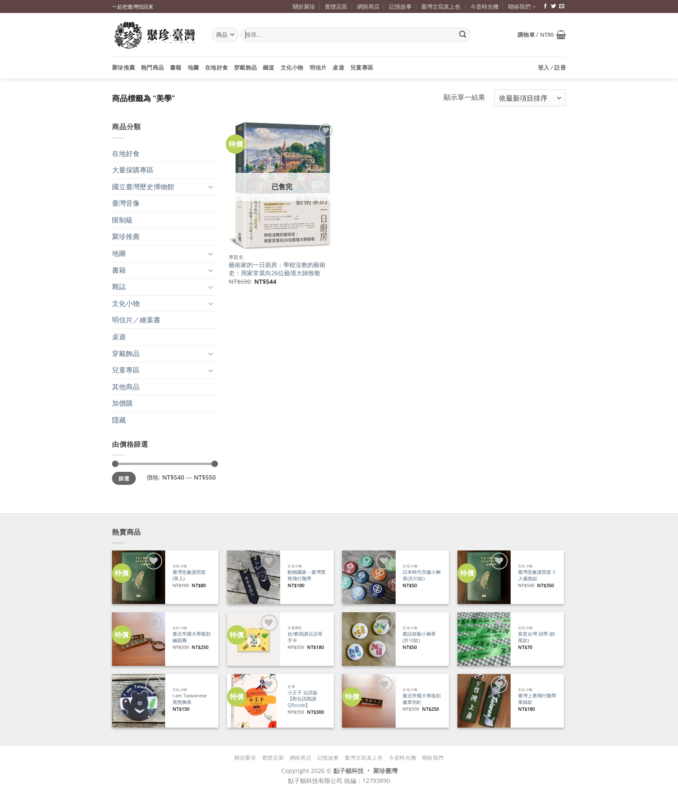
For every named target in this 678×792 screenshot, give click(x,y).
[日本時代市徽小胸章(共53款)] (368, 577)
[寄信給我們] (561, 6)
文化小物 (292, 67)
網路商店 (368, 6)
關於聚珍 (304, 6)
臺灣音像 (126, 203)
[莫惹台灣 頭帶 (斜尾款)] (484, 638)
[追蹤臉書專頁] (545, 6)
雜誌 (119, 286)
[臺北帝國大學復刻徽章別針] (368, 700)
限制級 (122, 220)
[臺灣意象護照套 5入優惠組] (484, 577)
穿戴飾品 (245, 67)
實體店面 (336, 6)
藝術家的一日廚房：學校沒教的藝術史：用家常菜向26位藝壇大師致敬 (277, 269)
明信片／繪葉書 (136, 319)
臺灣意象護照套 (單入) (189, 575)
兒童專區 (361, 67)
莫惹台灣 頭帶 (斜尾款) (536, 637)
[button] (542, 34)
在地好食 (216, 67)
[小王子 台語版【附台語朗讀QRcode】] (253, 700)
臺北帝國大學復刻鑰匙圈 (192, 637)
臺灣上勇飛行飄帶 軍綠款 (537, 699)
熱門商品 (152, 67)
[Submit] (462, 35)
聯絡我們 (522, 7)
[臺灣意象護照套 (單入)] (138, 577)
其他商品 (126, 386)
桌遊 (338, 67)
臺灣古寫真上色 (441, 6)
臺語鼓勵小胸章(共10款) (419, 637)
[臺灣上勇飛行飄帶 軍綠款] (484, 700)
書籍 (176, 67)
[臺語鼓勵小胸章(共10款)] (368, 638)
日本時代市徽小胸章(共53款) (422, 575)
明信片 (318, 67)
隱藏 (119, 420)
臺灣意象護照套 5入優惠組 (536, 575)
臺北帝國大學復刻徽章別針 (422, 699)
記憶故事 (400, 6)
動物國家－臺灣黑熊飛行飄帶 (307, 575)
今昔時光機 (484, 6)
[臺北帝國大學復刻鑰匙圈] (138, 638)
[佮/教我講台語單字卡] (253, 638)
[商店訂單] (530, 97)
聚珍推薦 (123, 67)
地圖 (193, 67)
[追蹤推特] (553, 6)
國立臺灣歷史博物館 (143, 186)
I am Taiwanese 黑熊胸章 (190, 699)
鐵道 (269, 67)
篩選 (123, 478)
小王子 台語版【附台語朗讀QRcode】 (302, 699)
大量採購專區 (133, 170)
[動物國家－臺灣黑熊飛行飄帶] (253, 577)
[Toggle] (210, 186)
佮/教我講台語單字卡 (305, 637)
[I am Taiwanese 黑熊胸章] (138, 700)
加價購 (122, 403)
